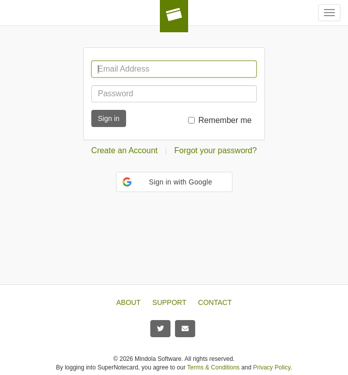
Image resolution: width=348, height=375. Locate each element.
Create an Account (124, 150)
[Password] (174, 93)
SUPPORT (169, 302)
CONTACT (215, 302)
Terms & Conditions (213, 367)
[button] (174, 182)
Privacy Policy (272, 367)
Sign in (109, 118)
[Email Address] (174, 69)
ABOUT (129, 302)
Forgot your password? (216, 150)
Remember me (225, 120)
